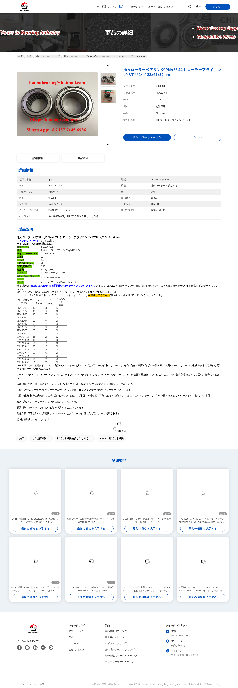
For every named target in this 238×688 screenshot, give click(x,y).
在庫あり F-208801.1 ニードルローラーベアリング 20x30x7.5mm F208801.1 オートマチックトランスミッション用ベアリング (202, 589)
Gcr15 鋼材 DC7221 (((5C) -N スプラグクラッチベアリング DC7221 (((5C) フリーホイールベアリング (35, 589)
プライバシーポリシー (27, 684)
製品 (121, 6)
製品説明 (83, 158)
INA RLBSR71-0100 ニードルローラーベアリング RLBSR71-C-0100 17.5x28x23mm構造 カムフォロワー (203, 521)
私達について (109, 6)
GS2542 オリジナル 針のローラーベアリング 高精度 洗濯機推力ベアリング (147, 520)
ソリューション (134, 6)
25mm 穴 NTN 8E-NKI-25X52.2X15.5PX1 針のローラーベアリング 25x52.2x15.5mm (35, 520)
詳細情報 (37, 158)
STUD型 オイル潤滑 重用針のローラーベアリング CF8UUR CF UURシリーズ (91, 520)
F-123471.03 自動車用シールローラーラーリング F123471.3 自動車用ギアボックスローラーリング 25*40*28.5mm (147, 589)
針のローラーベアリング (48, 56)
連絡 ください (165, 6)
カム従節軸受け (40, 438)
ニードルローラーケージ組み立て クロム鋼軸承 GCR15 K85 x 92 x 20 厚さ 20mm (91, 589)
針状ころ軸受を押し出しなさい (74, 438)
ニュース (150, 6)
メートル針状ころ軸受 (111, 438)
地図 (42, 684)
